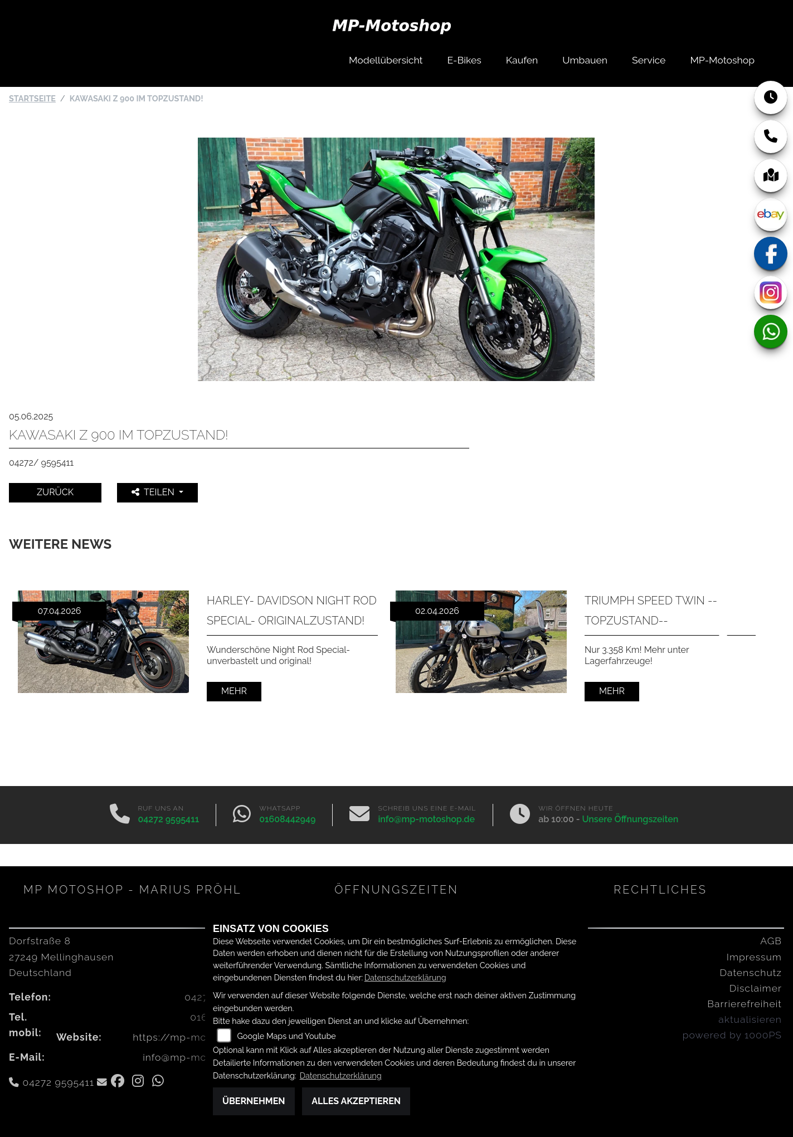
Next (720, 647)
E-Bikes (464, 60)
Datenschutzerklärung (405, 977)
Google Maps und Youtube (286, 1036)
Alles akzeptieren (356, 1101)
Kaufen (522, 60)
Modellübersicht (385, 60)
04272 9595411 (169, 819)
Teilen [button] (154, 492)
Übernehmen (253, 1101)
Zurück (55, 492)
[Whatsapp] (242, 815)
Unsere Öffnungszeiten (630, 819)
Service (648, 60)
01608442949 (287, 819)
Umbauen (584, 60)
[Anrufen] (120, 815)
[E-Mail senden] (359, 815)
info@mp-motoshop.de (426, 819)
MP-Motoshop (722, 60)
